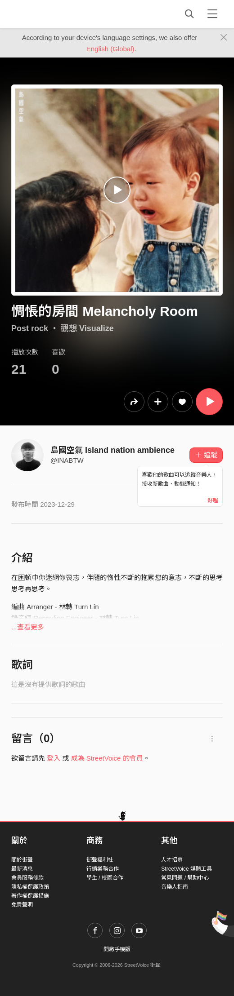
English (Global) (110, 49)
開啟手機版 (117, 949)
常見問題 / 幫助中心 (185, 878)
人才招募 (172, 860)
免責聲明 (22, 905)
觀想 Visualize (87, 328)
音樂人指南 (174, 887)
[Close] (224, 37)
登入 (53, 758)
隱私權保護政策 (30, 887)
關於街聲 (22, 860)
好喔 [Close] (212, 500)
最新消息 (22, 869)
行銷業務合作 (102, 869)
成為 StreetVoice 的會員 (107, 758)
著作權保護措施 (30, 896)
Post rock (29, 328)
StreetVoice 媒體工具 (186, 869)
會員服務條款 (27, 878)
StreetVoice (48, 13)
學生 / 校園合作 (104, 878)
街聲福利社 (99, 860)
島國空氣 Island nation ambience (112, 450)
